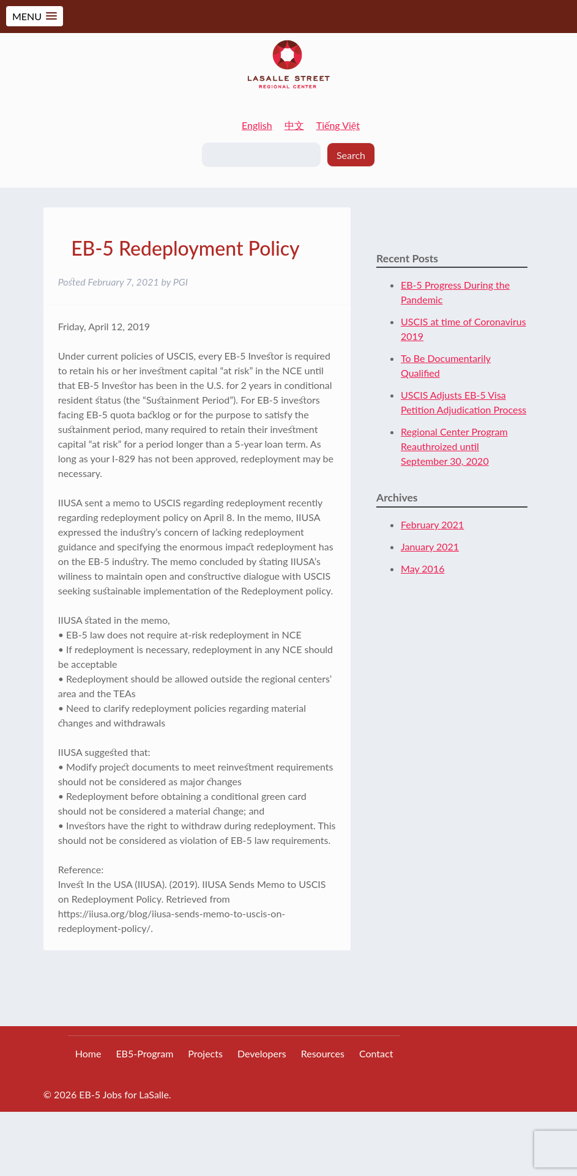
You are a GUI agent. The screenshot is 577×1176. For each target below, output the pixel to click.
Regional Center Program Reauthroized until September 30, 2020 (454, 446)
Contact (376, 1053)
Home (88, 1053)
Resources (322, 1053)
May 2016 (422, 568)
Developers (261, 1053)
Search (351, 155)
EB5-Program (144, 1053)
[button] (34, 16)
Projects (205, 1053)
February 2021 (432, 524)
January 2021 (430, 546)
